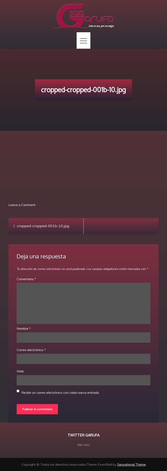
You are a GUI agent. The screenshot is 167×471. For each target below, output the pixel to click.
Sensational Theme (131, 464)
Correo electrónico (31, 350)
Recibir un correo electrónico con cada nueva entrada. (60, 392)
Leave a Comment (22, 205)
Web (20, 371)
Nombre (24, 328)
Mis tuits (83, 445)
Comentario (26, 279)
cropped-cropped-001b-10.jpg (43, 225)
